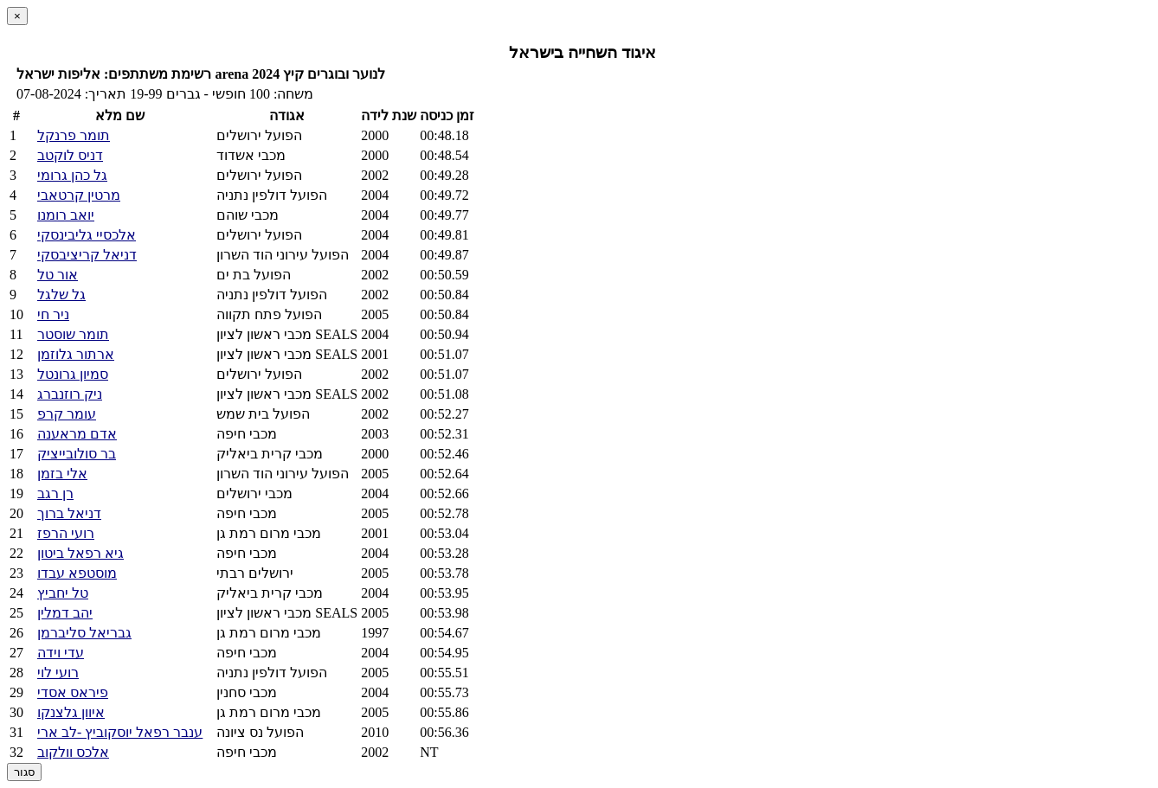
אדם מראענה (77, 433)
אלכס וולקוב (73, 752)
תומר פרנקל (73, 135)
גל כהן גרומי (72, 175)
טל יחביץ (62, 593)
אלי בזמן (62, 473)
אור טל (57, 274)
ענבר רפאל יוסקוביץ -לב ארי (120, 732)
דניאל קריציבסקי (87, 254)
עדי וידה (60, 652)
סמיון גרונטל (72, 374)
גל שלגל (61, 294)
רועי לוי (58, 672)
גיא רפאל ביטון (80, 553)
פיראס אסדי (72, 692)
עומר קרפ (66, 414)
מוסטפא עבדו (77, 573)
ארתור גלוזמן (75, 354)
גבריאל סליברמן (84, 632)
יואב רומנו (65, 215)
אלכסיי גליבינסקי (86, 234)
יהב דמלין (65, 612)
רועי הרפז (65, 533)
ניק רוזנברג (69, 394)
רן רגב (55, 493)
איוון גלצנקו (71, 712)
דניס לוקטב (70, 155)
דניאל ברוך (69, 513)
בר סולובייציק (76, 453)
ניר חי (53, 314)
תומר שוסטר (73, 334)
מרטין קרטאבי (78, 195)
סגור (24, 772)
